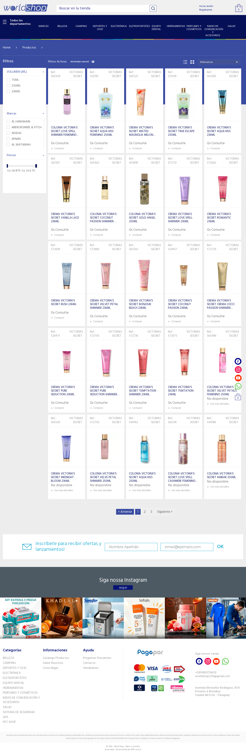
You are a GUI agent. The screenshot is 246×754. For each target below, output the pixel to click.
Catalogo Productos (56, 658)
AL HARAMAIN (18, 122)
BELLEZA (8, 658)
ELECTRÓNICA (12, 673)
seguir (123, 587)
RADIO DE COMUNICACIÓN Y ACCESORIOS (21, 700)
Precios (25, 155)
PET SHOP (9, 722)
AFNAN (14, 139)
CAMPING (9, 663)
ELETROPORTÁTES (15, 678)
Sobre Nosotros (53, 663)
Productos (29, 47)
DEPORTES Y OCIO (15, 668)
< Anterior (125, 511)
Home (7, 47)
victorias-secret (82, 62)
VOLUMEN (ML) (25, 72)
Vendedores (91, 668)
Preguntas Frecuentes (97, 658)
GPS (5, 717)
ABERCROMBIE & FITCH (24, 127)
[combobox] (219, 62)
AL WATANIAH (19, 145)
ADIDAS (14, 133)
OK (220, 547)
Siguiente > (165, 511)
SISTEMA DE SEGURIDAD (19, 712)
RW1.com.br (136, 749)
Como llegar (50, 668)
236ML (13, 91)
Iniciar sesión (206, 6)
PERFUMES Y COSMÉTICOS (20, 692)
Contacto (89, 663)
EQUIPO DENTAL (13, 683)
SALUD (7, 707)
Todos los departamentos (20, 22)
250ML (14, 86)
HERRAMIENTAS (13, 688)
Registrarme (205, 10)
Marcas (25, 113)
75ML (13, 80)
